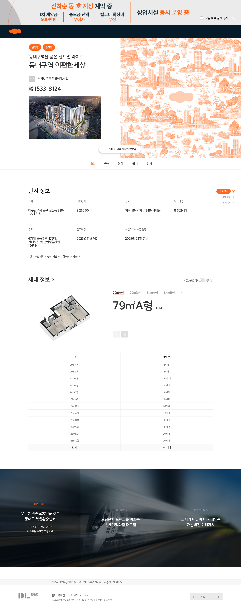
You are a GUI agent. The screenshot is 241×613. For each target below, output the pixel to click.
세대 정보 (41, 280)
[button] (120, 149)
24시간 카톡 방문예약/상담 (52, 78)
